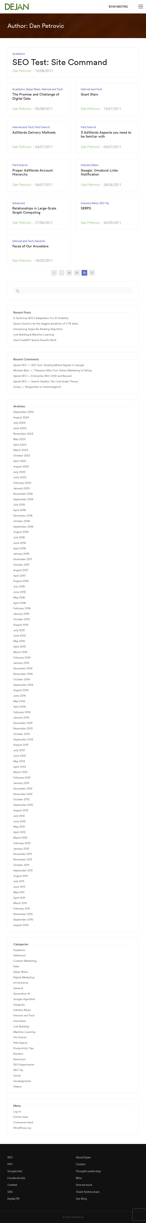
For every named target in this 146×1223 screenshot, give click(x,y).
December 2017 (22, 559)
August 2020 (21, 466)
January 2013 (21, 783)
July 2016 (19, 586)
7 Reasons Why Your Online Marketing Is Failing (62, 370)
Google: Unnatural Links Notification (99, 172)
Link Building (21, 1026)
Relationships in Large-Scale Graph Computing (34, 210)
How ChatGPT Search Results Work (34, 340)
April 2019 (19, 510)
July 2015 (19, 630)
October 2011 (21, 865)
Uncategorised (22, 1081)
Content (12, 1184)
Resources (19, 1059)
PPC (10, 1164)
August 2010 (21, 925)
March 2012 (20, 837)
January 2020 (21, 488)
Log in (17, 1111)
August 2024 (21, 417)
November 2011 (22, 859)
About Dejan (83, 1157)
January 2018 (21, 553)
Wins (79, 1178)
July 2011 (18, 881)
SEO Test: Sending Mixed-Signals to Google (57, 365)
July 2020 (19, 472)
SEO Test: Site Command (59, 62)
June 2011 (19, 886)
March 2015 (20, 652)
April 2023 (19, 444)
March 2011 (20, 903)
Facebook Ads (16, 1178)
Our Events (20, 1037)
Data (16, 966)
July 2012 (19, 816)
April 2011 (19, 897)
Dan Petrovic (22, 71)
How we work (84, 1184)
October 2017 (21, 564)
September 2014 (23, 685)
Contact (80, 1164)
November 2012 (23, 794)
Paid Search (42, 127)
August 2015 (20, 624)
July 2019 (19, 504)
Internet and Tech (52, 89)
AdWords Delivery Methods (34, 132)
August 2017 (20, 570)
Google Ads (14, 1171)
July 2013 (19, 750)
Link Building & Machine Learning (33, 334)
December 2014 (23, 668)
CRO (10, 1191)
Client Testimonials (88, 1191)
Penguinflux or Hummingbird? (43, 387)
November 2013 (23, 728)
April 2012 (19, 832)
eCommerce (20, 982)
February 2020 (22, 482)
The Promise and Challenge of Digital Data (35, 96)
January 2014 (21, 717)
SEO (10, 1157)
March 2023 (20, 450)
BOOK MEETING (118, 6)
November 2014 (23, 674)
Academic (18, 53)
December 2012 (22, 788)
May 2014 (19, 701)
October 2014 (21, 679)
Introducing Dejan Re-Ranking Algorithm (38, 329)
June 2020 (19, 477)
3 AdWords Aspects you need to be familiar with (106, 134)
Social (17, 1075)
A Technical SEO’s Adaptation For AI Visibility (40, 318)
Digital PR (13, 1198)
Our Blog (81, 1198)
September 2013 (23, 739)
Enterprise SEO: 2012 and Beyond (51, 376)
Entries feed (20, 1117)
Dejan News (33, 89)
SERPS (86, 208)
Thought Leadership (88, 1171)
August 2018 (21, 532)
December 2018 (23, 515)
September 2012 (23, 805)
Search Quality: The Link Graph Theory (54, 381)
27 (92, 272)
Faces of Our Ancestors (30, 246)
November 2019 (23, 493)
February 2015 (21, 657)
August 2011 (20, 876)
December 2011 (22, 854)
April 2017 (19, 575)
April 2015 (19, 646)
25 (76, 272)
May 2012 (19, 826)
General (18, 988)
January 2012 (21, 848)
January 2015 (21, 663)
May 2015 (19, 641)
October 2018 (21, 521)
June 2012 (19, 821)
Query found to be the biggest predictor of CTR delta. (46, 323)
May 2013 (19, 761)
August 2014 (21, 690)
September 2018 (23, 526)
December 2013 (22, 723)
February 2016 (22, 608)
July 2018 (19, 537)
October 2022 (21, 455)
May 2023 (19, 439)
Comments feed (23, 1122)
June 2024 (19, 428)
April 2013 (19, 766)
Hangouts (19, 1004)
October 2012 (21, 799)
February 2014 (22, 712)
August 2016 (21, 581)
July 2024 (19, 422)
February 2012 (21, 843)
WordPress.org (22, 1128)
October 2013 (21, 734)
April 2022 (19, 461)
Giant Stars (89, 94)
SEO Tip (104, 203)
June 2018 (19, 543)
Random (40, 241)
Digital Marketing (23, 977)
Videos (17, 1086)
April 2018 (19, 548)
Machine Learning (24, 1032)
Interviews (19, 1021)
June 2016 (19, 592)
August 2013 (20, 744)
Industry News (89, 165)
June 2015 (19, 635)
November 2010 (23, 914)
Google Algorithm (24, 999)
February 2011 (21, 908)
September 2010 (23, 919)
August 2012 (20, 810)
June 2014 (19, 695)
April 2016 (19, 603)
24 (69, 272)
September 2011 (23, 870)
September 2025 (23, 412)
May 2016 (19, 597)
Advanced (18, 203)
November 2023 (23, 433)
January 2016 (21, 613)
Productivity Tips (23, 1048)
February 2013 (21, 777)
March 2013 (20, 772)
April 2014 (19, 706)
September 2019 (23, 499)
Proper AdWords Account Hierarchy (32, 172)
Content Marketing (24, 961)
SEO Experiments (23, 1064)
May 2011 (18, 892)
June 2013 (19, 755)
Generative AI (21, 993)
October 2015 (21, 619)
